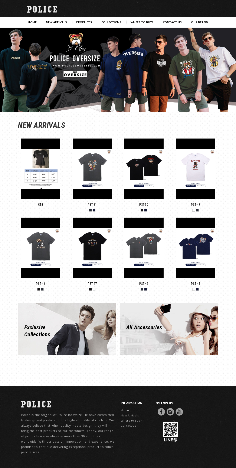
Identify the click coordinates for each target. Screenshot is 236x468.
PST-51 (92, 204)
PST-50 (143, 204)
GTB (40, 204)
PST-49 (195, 204)
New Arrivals (130, 415)
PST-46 (143, 283)
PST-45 (195, 283)
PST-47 (92, 283)
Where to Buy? (131, 420)
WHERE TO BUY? (142, 22)
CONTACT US (172, 22)
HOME (32, 22)
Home (125, 410)
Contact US (129, 426)
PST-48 (40, 283)
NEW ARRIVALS (56, 22)
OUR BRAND (199, 22)
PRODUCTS (84, 22)
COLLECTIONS (111, 22)
